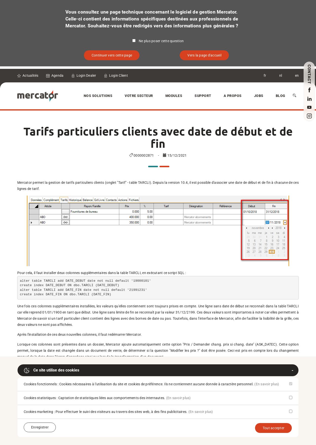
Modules (173, 96)
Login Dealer (86, 75)
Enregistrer (40, 427)
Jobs (258, 96)
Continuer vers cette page (112, 55)
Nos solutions (98, 96)
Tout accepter (273, 428)
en (297, 75)
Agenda (57, 75)
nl (280, 75)
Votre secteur (139, 96)
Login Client (118, 75)
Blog (280, 96)
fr (265, 75)
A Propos (233, 96)
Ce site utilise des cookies (51, 370)
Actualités (30, 75)
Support (203, 96)
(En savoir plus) (266, 384)
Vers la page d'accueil (204, 55)
